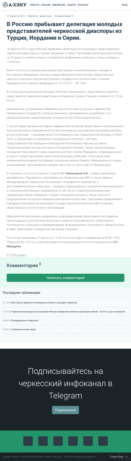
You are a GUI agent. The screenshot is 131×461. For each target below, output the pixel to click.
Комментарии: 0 (64, 16)
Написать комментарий (65, 278)
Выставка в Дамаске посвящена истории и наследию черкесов (44, 302)
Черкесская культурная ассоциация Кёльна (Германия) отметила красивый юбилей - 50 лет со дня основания (68, 311)
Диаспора (46, 16)
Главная (6, 457)
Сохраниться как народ (24, 329)
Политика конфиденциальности (79, 457)
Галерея (48, 457)
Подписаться (65, 410)
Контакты (57, 457)
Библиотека (36, 457)
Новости (33, 16)
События (25, 457)
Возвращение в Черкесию (25, 320)
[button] (90, 5)
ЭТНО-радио (18, 255)
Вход (124, 5)
